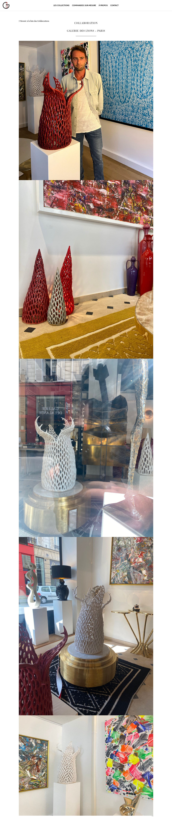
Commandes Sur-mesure (84, 5)
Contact (114, 5)
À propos (103, 5)
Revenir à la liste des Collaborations (34, 21)
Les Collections (61, 5)
